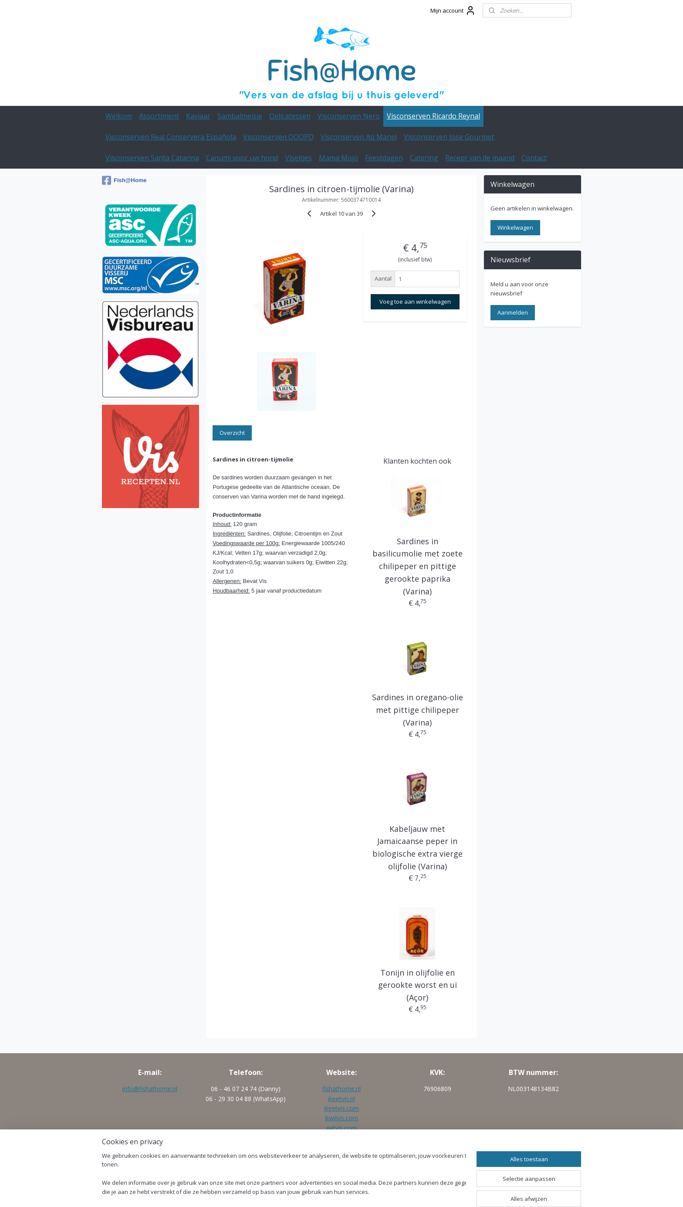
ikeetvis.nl (341, 1099)
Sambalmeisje (239, 116)
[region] (284, 1174)
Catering (424, 158)
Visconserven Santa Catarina (152, 158)
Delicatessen (290, 116)
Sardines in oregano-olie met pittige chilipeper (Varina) (417, 710)
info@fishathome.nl (149, 1089)
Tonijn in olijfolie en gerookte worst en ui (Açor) (417, 985)
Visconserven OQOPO (278, 137)
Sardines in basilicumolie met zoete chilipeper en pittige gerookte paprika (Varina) (417, 566)
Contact (534, 158)
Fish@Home (124, 180)
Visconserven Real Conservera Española (170, 137)
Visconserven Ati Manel (359, 137)
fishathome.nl (341, 1089)
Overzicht (232, 433)
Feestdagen (384, 158)
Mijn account (453, 10)
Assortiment (159, 116)
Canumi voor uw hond (242, 158)
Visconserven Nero (349, 116)
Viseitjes (298, 158)
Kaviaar (198, 116)
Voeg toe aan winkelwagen (415, 301)
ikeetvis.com (341, 1108)
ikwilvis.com (341, 1118)
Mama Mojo (338, 158)
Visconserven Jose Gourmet (449, 137)
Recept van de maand (479, 158)
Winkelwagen (515, 227)
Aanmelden (512, 312)
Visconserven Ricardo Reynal (433, 116)
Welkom (118, 116)
